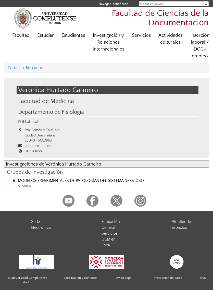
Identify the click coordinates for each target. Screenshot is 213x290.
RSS (203, 278)
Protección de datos (168, 278)
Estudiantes (73, 35)
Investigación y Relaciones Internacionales (108, 42)
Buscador (34, 68)
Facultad (21, 35)
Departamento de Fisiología (51, 112)
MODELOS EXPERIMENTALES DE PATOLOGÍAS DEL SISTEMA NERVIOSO (81, 180)
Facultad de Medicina (46, 101)
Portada (15, 68)
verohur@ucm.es (38, 146)
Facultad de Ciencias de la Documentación (160, 18)
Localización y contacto (80, 278)
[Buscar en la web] (206, 3)
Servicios (141, 35)
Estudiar (45, 35)
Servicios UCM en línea (110, 239)
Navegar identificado (113, 4)
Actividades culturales (170, 39)
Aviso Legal (124, 278)
